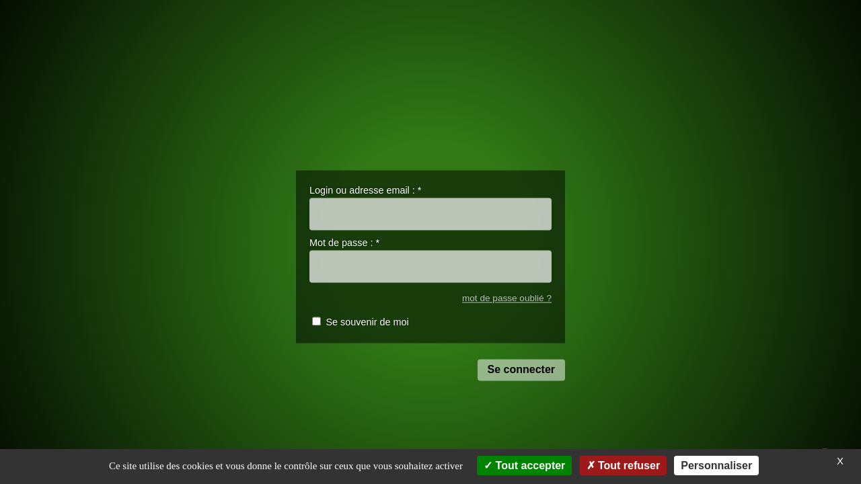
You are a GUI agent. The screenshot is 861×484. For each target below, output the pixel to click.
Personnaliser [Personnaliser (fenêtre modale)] (716, 465)
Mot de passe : (344, 243)
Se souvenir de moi (367, 322)
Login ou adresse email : (365, 190)
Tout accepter (524, 465)
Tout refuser (624, 465)
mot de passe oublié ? (507, 298)
